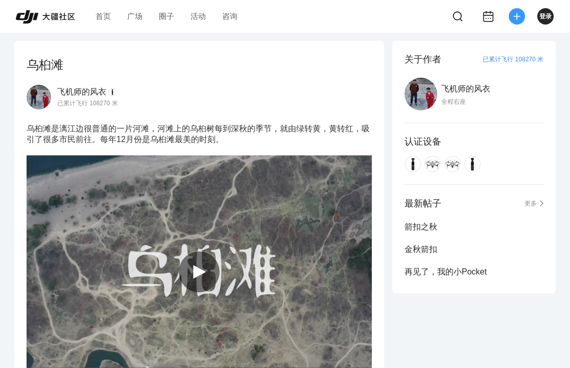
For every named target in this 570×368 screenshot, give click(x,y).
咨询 (230, 16)
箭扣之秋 (421, 226)
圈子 (166, 16)
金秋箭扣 (421, 249)
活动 (198, 16)
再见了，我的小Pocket (446, 271)
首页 (103, 16)
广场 (134, 16)
